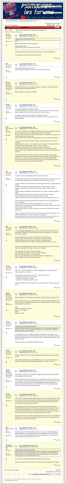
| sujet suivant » (57, 23)
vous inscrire (58, 4)
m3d (7, 63)
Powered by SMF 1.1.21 (8, 479)
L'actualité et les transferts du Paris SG (51, 19)
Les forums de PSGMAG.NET (12, 19)
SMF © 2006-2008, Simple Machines (20, 479)
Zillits (7, 427)
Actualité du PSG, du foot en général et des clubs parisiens (30, 19)
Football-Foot (33, 479)
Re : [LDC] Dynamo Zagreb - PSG (27, 34)
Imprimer (58, 25)
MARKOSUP (13, 21)
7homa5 (7, 34)
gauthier (22, 21)
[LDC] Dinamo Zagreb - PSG (30, 21)
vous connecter (50, 4)
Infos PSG (29, 479)
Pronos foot (39, 479)
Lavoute (8, 104)
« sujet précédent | (49, 23)
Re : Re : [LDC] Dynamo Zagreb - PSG (28, 445)
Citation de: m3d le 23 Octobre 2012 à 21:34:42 (24, 39)
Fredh (7, 127)
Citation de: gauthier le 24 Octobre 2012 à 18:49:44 (25, 326)
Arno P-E (18, 21)
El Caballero (9, 445)
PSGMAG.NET (10, 480)
